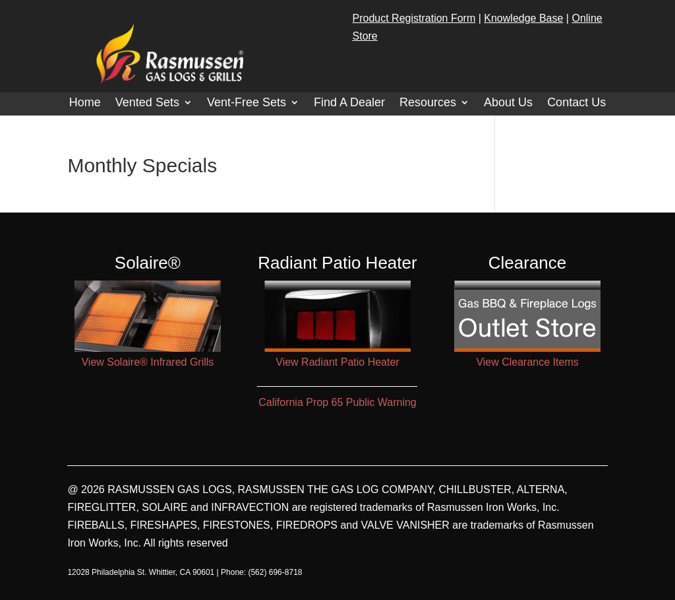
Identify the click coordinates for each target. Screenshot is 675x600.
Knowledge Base (523, 18)
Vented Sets (147, 103)
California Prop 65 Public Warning (337, 402)
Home (85, 103)
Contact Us (576, 103)
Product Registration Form (414, 18)
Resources (427, 103)
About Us (508, 103)
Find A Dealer (349, 103)
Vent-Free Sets (246, 103)
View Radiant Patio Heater (337, 362)
